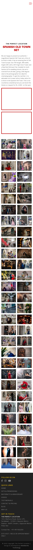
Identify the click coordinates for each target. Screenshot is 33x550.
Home (3, 488)
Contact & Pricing (9, 503)
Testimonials (7, 500)
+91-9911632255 (17, 530)
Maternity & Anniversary (12, 494)
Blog (3, 507)
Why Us (4, 510)
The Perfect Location (4, 3)
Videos (4, 497)
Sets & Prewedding (9, 491)
